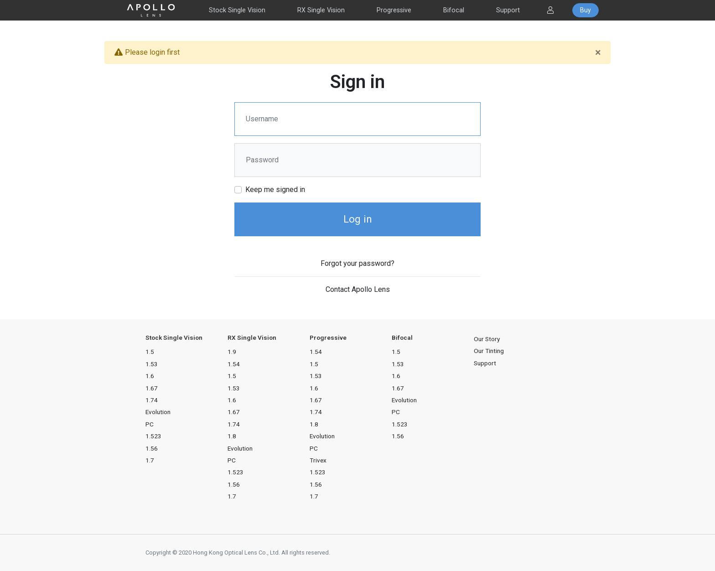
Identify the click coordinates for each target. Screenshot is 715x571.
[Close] (598, 52)
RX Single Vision (321, 10)
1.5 (149, 351)
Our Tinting (489, 350)
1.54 (234, 364)
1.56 (151, 448)
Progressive (394, 10)
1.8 (232, 436)
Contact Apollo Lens (358, 289)
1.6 (149, 375)
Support (508, 10)
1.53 (151, 364)
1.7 (149, 460)
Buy (585, 10)
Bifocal (453, 10)
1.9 (232, 351)
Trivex (318, 460)
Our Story (487, 339)
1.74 (151, 400)
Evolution (158, 411)
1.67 (151, 388)
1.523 (153, 436)
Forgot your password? (357, 263)
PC (149, 424)
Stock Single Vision (237, 10)
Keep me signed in (275, 189)
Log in (357, 219)
